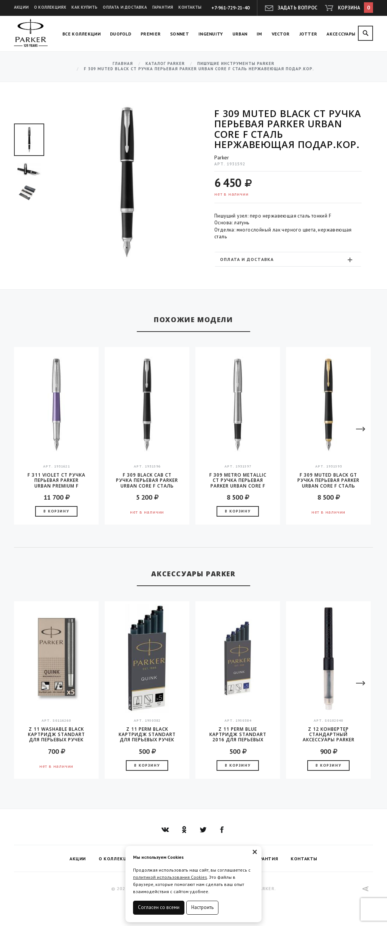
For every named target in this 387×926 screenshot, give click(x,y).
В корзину (56, 511)
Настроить (202, 907)
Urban (240, 34)
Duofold (120, 34)
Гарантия (162, 7)
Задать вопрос (298, 8)
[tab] (288, 259)
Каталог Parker (165, 63)
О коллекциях (50, 7)
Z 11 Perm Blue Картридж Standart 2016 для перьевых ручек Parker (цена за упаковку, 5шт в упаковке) (238, 734)
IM (259, 34)
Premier (151, 34)
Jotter (308, 34)
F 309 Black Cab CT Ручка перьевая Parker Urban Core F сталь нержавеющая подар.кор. (147, 480)
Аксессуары (341, 34)
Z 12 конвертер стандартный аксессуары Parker (328, 734)
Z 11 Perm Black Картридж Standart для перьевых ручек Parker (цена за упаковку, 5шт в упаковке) (147, 734)
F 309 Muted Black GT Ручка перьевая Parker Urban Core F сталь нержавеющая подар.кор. (328, 480)
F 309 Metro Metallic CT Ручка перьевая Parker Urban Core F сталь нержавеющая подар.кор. (237, 480)
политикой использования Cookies (170, 877)
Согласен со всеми (159, 907)
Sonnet (179, 34)
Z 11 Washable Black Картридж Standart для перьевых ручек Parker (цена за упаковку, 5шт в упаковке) (56, 734)
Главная (123, 63)
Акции (21, 7)
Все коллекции (81, 34)
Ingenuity (210, 34)
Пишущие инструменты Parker (235, 63)
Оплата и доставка (125, 7)
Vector (281, 34)
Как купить (84, 7)
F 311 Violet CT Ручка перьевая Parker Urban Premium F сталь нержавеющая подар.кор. (56, 480)
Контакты (189, 7)
